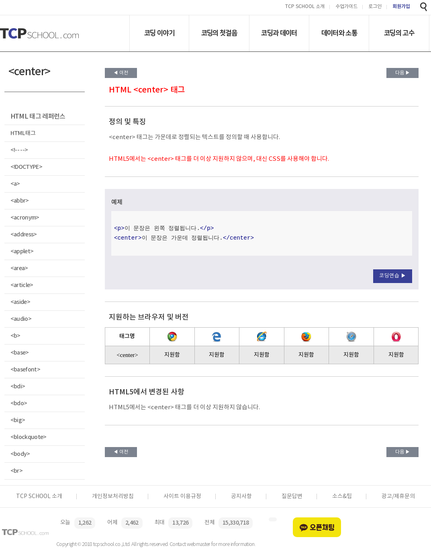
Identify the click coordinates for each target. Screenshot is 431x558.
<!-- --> (19, 150)
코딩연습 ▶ (392, 276)
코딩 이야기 (159, 33)
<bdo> (18, 403)
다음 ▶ (402, 73)
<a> (15, 184)
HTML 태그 (22, 133)
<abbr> (19, 200)
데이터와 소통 (339, 33)
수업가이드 (346, 7)
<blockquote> (28, 437)
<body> (20, 454)
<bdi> (17, 386)
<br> (16, 471)
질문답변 (292, 496)
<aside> (20, 302)
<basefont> (25, 369)
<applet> (22, 251)
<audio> (20, 319)
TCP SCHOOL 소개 (305, 7)
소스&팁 (342, 496)
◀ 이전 (120, 73)
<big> (17, 420)
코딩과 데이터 (279, 33)
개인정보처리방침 (113, 496)
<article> (21, 285)
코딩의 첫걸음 (219, 33)
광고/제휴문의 (398, 496)
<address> (23, 234)
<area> (19, 268)
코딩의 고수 (399, 33)
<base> (19, 352)
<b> (15, 335)
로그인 (375, 7)
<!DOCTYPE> (26, 167)
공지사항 (241, 496)
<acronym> (24, 217)
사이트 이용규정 (182, 496)
